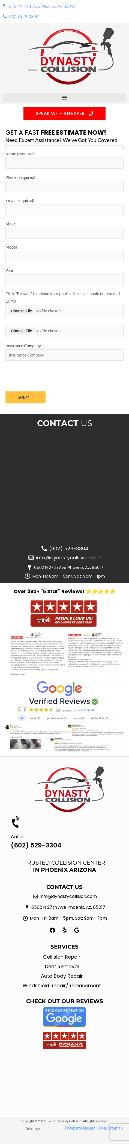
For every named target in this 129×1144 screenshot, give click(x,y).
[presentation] (46, 376)
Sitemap (33, 1128)
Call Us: (18, 837)
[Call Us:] (16, 822)
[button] (64, 97)
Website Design (81, 1128)
